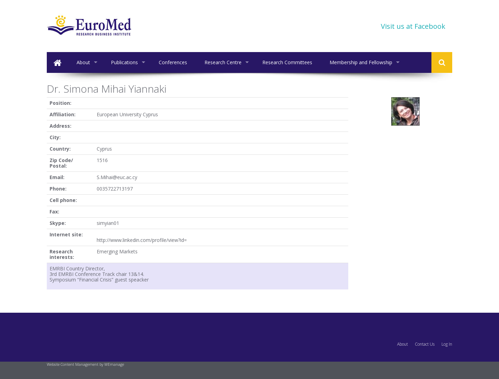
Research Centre (223, 62)
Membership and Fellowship (361, 62)
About (83, 62)
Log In (446, 344)
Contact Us (425, 344)
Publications (124, 62)
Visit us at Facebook (413, 26)
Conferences (173, 62)
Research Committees (287, 62)
